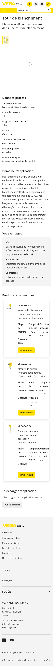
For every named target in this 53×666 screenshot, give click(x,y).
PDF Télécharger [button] (12, 485)
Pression (6, 534)
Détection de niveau (11, 529)
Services (7, 562)
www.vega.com (9, 608)
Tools (6, 551)
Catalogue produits (11, 519)
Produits (8, 513)
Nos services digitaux (12, 539)
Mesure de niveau (10, 524)
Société (6, 572)
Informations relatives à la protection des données (26, 641)
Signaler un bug (9, 649)
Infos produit (26, 331)
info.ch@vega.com (11, 605)
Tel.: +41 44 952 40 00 (12, 601)
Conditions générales (12, 633)
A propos (30, 633)
